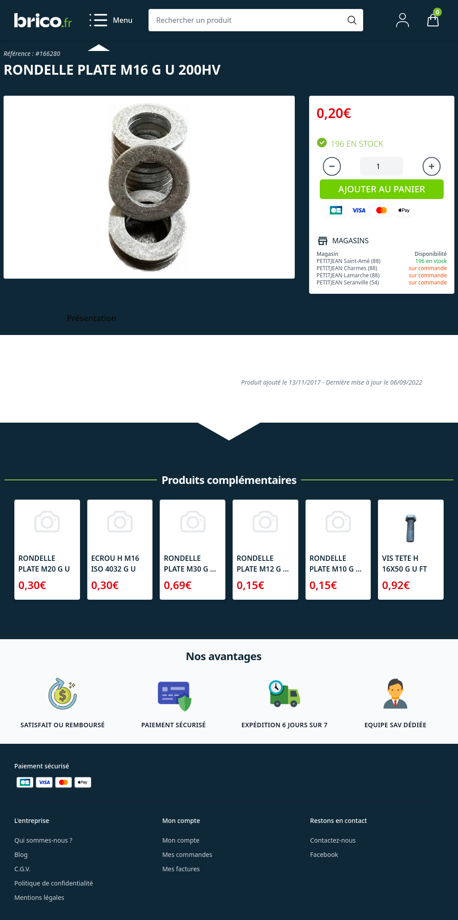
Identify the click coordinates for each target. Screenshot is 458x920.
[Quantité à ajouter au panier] (381, 166)
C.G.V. (22, 869)
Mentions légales (39, 897)
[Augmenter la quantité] (432, 166)
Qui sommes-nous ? (43, 840)
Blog (21, 854)
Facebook (324, 854)
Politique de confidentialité (53, 883)
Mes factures (181, 869)
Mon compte (180, 840)
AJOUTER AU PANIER (381, 189)
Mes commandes (187, 854)
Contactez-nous (333, 840)
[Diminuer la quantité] (332, 166)
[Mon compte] (402, 20)
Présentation (91, 318)
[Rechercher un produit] (247, 20)
